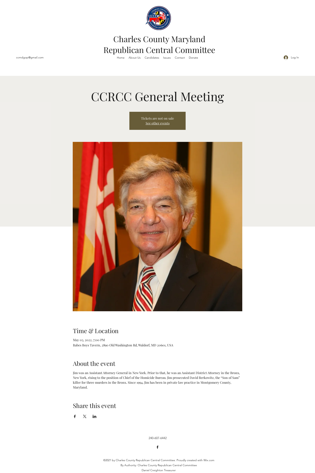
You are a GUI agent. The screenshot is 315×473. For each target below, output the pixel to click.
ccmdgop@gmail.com (30, 57)
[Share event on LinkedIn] (94, 416)
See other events (158, 123)
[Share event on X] (85, 416)
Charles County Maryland (159, 39)
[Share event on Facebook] (75, 416)
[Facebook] (157, 447)
